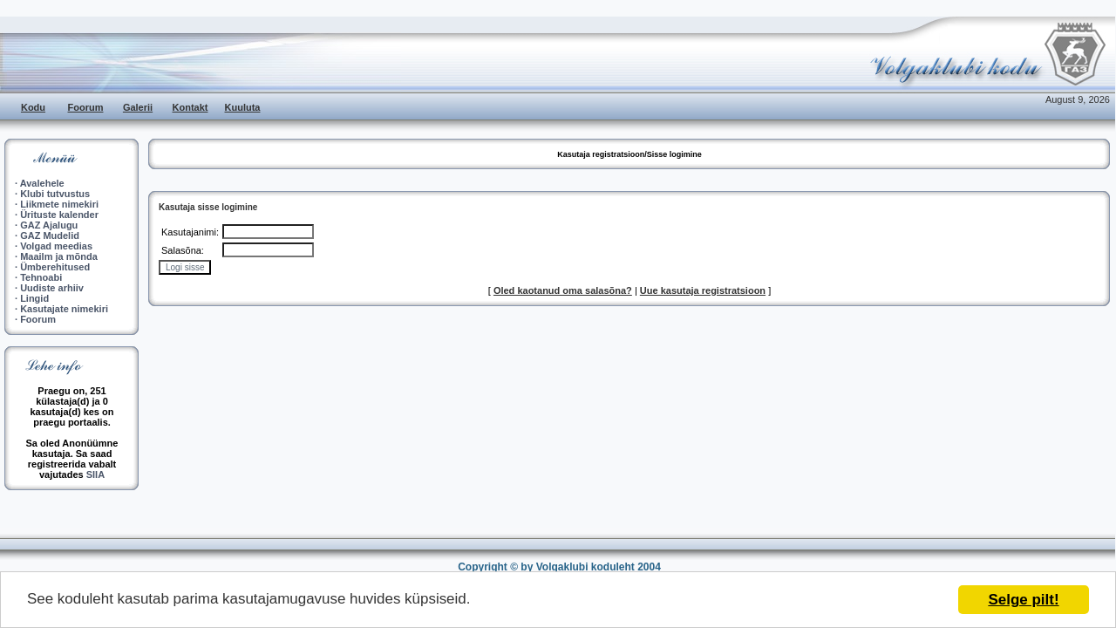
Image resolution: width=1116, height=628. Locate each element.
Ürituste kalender (59, 214)
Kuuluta (243, 107)
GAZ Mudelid (49, 235)
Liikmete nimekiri (59, 204)
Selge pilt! (1023, 599)
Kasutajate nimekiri (64, 309)
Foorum (86, 107)
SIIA (95, 474)
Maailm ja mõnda (59, 256)
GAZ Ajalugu (49, 225)
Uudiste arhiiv (52, 288)
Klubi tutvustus (55, 193)
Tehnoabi (41, 277)
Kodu (33, 107)
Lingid (34, 298)
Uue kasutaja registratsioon (703, 290)
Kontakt (190, 107)
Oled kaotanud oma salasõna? (562, 290)
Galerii (138, 107)
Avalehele (42, 183)
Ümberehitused (55, 267)
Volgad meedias (56, 246)
